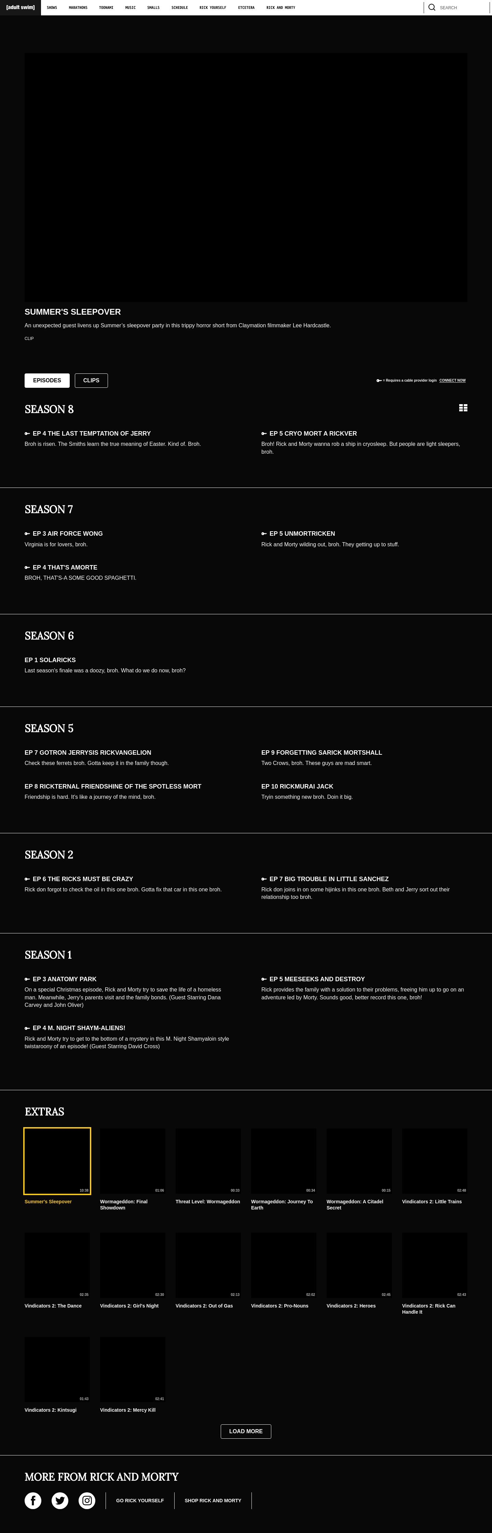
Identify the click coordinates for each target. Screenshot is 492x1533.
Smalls (153, 8)
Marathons (78, 8)
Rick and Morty (280, 8)
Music (130, 8)
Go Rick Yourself (140, 1500)
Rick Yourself (213, 8)
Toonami (106, 8)
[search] (481, 7)
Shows (52, 8)
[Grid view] (463, 407)
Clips (91, 380)
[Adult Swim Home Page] (20, 7)
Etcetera (246, 8)
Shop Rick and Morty (213, 1500)
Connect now (452, 380)
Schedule (180, 8)
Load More (246, 1431)
